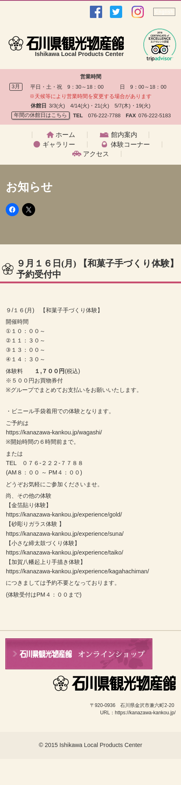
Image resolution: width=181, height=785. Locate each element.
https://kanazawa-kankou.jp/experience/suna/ (64, 533)
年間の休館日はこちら (40, 115)
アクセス (96, 154)
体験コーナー (130, 144)
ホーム (65, 135)
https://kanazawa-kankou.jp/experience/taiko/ (64, 552)
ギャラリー (58, 144)
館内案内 (124, 135)
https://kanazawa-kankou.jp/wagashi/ (54, 432)
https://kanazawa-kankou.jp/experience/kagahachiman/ (77, 571)
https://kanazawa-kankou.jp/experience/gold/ (64, 514)
